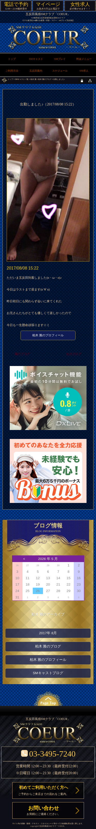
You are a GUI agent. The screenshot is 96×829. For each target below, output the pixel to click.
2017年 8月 (48, 633)
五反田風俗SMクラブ (47, 826)
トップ (10, 79)
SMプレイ (60, 59)
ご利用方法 (11, 70)
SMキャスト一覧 (21, 79)
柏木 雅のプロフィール (48, 335)
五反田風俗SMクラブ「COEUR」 (48, 14)
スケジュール (60, 70)
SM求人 (83, 70)
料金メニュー (84, 59)
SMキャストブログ (48, 673)
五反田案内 (35, 70)
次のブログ (73, 354)
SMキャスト (36, 59)
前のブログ (22, 354)
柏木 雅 (33, 79)
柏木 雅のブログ (44, 79)
